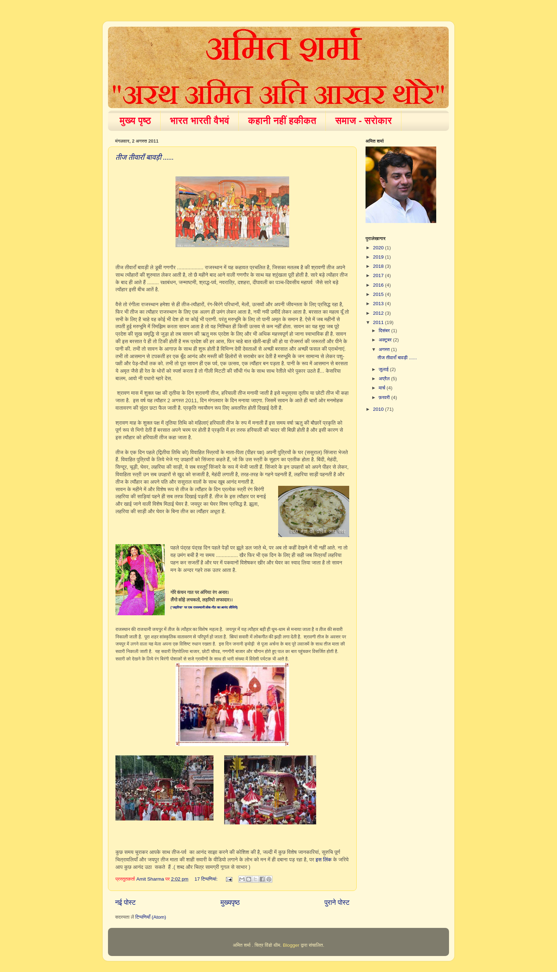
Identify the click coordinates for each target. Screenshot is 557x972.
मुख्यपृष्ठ (229, 902)
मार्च (382, 388)
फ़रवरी (385, 397)
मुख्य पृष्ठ (135, 120)
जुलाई (384, 369)
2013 (379, 303)
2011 (379, 322)
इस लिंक (323, 859)
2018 (379, 266)
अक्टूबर (386, 339)
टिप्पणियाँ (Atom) (150, 917)
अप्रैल (385, 378)
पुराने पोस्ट (337, 902)
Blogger (291, 945)
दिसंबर (385, 330)
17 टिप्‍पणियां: (207, 879)
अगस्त (385, 349)
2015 (379, 294)
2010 (379, 409)
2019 (379, 257)
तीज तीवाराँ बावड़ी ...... (144, 157)
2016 (379, 285)
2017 (379, 275)
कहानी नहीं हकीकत (282, 120)
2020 (379, 247)
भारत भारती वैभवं (199, 120)
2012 (379, 313)
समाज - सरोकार (363, 120)
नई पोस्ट (125, 902)
